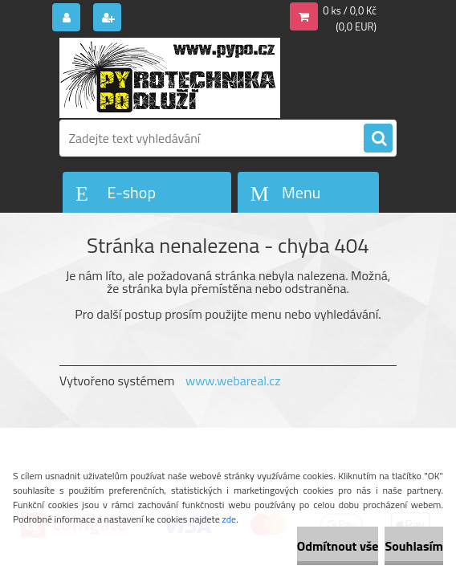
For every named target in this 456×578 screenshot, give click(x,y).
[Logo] (169, 78)
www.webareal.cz (233, 380)
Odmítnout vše (338, 546)
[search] (378, 139)
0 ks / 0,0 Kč (350, 10)
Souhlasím (414, 546)
